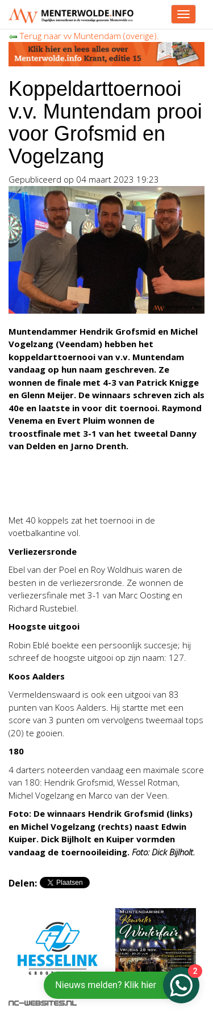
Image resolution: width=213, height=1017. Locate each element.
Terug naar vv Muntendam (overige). (84, 35)
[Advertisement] (99, 490)
